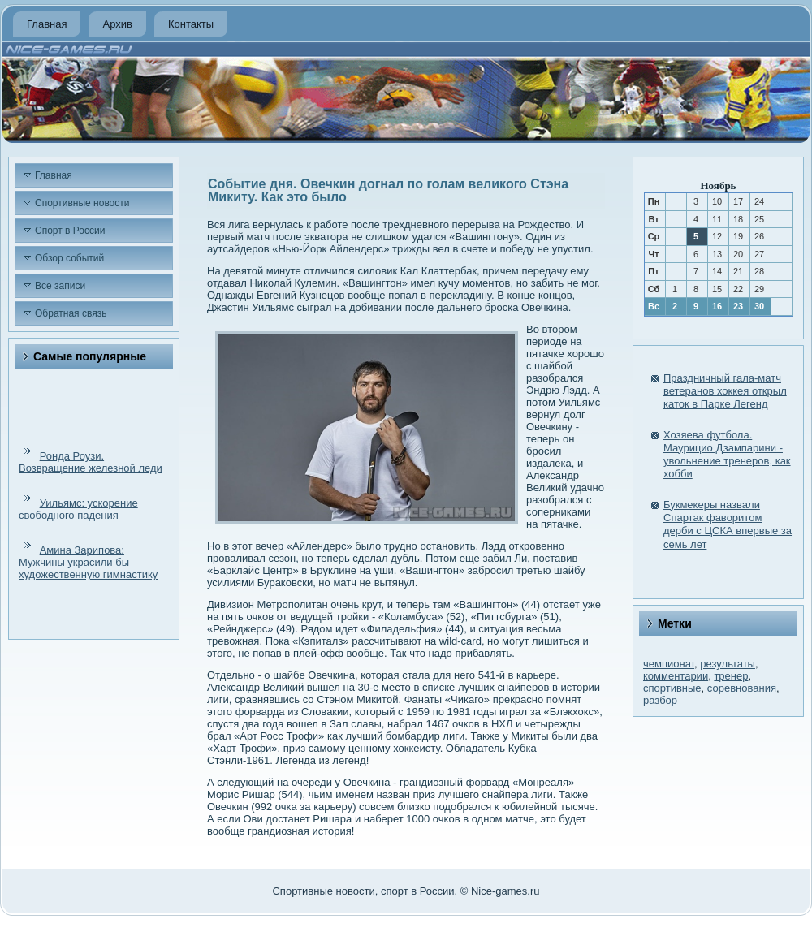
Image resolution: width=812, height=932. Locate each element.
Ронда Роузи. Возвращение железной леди (90, 462)
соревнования (741, 688)
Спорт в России (70, 230)
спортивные (672, 688)
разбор (660, 700)
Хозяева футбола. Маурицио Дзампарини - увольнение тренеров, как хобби (727, 455)
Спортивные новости (82, 203)
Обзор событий (69, 258)
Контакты (191, 24)
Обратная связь (70, 313)
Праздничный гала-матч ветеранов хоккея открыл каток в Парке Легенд (725, 391)
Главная (47, 24)
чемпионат (668, 664)
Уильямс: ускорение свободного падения (78, 509)
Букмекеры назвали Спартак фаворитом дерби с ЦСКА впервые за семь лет (727, 524)
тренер (731, 676)
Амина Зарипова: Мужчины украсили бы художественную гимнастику (88, 562)
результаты (727, 664)
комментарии (675, 676)
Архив (117, 24)
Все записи (60, 285)
